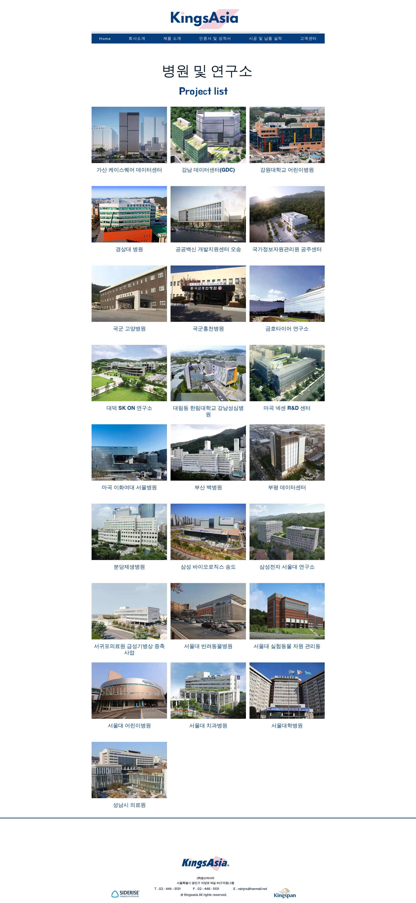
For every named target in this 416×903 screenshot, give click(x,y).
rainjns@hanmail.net (252, 889)
